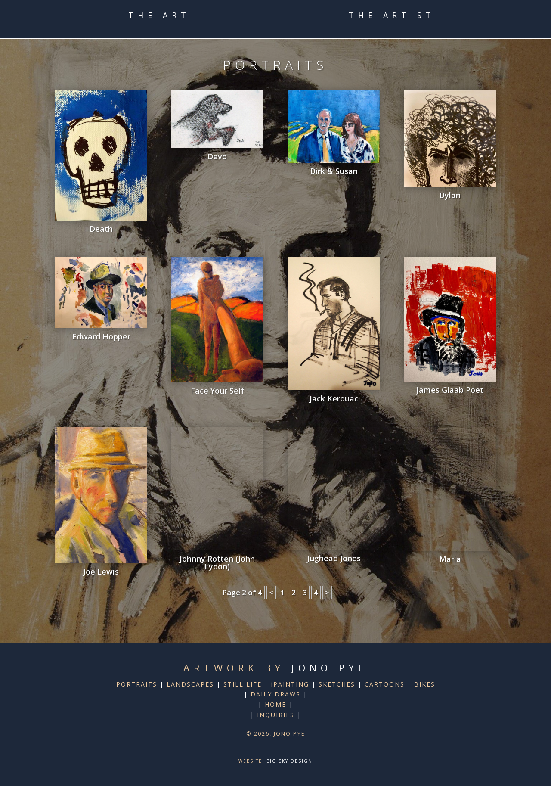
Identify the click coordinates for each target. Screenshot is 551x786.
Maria (450, 559)
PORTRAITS (136, 684)
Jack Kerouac (334, 398)
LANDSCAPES (190, 684)
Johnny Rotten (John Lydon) (217, 562)
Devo (217, 156)
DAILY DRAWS (275, 694)
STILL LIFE (242, 684)
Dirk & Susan (334, 171)
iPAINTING (290, 684)
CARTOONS (385, 684)
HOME (275, 704)
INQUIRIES (275, 715)
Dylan (450, 195)
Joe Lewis (101, 571)
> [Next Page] (327, 592)
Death (101, 229)
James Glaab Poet (449, 390)
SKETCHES (337, 684)
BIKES (424, 684)
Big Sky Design (289, 761)
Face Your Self (217, 390)
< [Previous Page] (271, 592)
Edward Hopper (101, 336)
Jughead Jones (334, 558)
